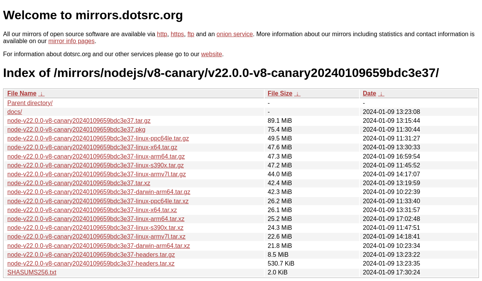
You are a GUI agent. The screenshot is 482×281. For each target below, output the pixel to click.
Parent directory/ (29, 103)
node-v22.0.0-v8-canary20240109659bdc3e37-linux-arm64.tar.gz (96, 156)
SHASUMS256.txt (31, 272)
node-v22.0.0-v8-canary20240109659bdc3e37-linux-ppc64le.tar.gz (98, 138)
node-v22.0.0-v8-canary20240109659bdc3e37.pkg (76, 129)
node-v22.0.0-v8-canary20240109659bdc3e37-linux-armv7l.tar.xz (96, 236)
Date (369, 93)
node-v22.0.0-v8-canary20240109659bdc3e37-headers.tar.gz (91, 254)
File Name (22, 93)
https (177, 34)
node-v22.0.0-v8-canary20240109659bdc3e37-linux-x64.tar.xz (92, 210)
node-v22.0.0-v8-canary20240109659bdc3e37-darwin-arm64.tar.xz (98, 246)
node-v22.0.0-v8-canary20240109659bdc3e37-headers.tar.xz (91, 263)
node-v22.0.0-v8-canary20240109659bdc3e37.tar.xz (78, 183)
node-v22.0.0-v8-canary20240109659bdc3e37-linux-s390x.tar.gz (95, 165)
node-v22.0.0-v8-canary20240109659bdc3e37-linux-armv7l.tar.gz (96, 174)
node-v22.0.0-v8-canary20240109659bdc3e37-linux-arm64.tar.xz (96, 219)
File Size (280, 93)
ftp (190, 34)
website (211, 54)
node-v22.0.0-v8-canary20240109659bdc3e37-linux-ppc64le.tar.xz (98, 201)
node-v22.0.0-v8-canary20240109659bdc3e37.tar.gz (79, 120)
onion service (235, 34)
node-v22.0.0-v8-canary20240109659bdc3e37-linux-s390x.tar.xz (95, 227)
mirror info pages (71, 41)
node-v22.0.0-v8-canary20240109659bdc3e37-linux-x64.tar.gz (92, 147)
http (162, 34)
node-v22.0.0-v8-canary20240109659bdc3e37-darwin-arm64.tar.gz (98, 192)
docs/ (14, 112)
